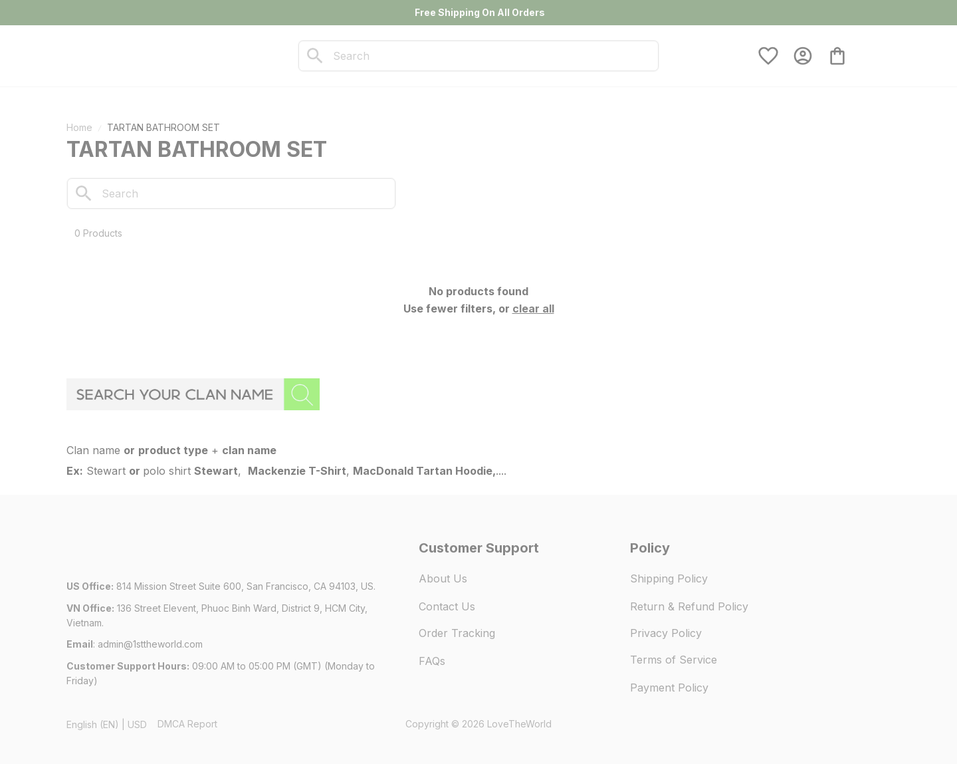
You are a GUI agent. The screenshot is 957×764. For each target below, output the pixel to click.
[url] (150, 644)
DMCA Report (187, 723)
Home (79, 127)
